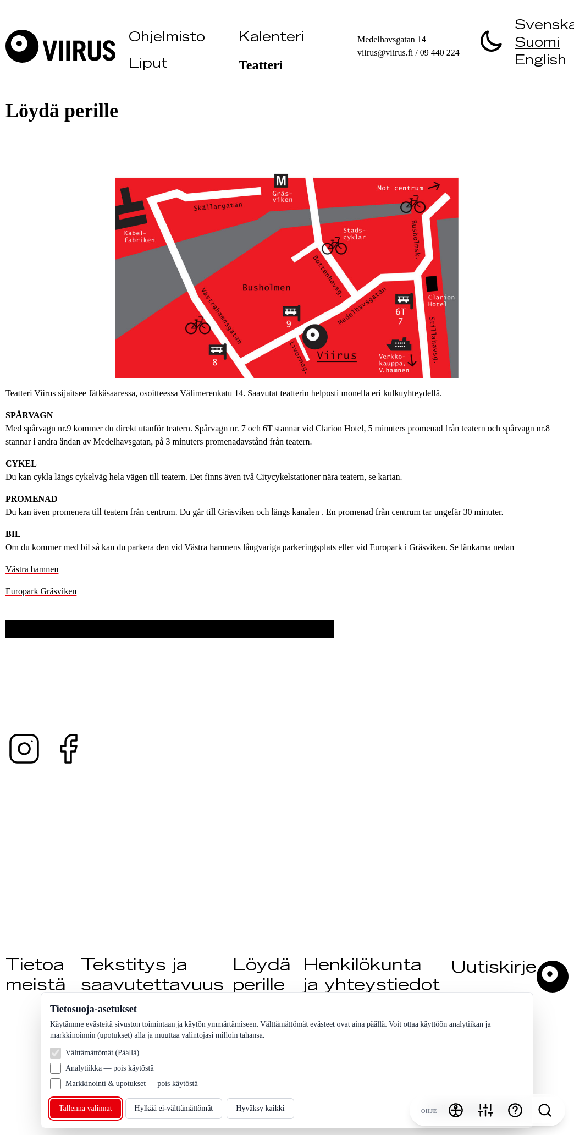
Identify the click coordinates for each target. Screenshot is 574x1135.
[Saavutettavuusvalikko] (456, 1110)
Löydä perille (262, 976)
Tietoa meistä (35, 976)
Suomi (537, 44)
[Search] (545, 1110)
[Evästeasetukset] (485, 1110)
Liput (148, 65)
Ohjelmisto (167, 38)
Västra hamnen (31, 569)
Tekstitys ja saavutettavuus (152, 976)
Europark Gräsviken (40, 591)
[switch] (491, 40)
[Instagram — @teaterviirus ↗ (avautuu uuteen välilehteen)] (24, 748)
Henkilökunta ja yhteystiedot (371, 976)
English (540, 61)
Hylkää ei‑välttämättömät (174, 1108)
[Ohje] (515, 1110)
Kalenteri (272, 38)
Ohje (429, 1111)
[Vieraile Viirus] (62, 46)
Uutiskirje (494, 969)
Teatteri (261, 65)
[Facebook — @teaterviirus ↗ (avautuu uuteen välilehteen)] (68, 748)
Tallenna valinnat (85, 1108)
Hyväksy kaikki (260, 1108)
